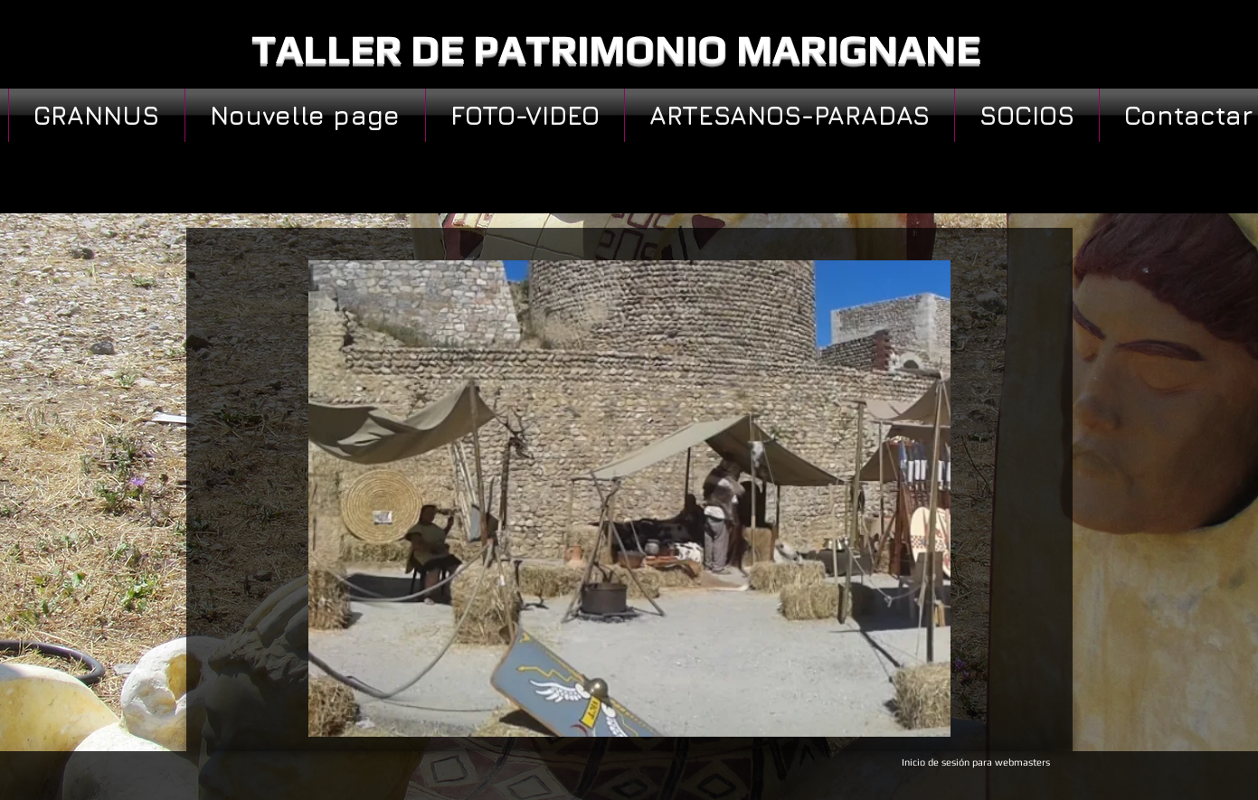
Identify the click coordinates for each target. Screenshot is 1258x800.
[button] (629, 498)
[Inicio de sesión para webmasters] (976, 763)
